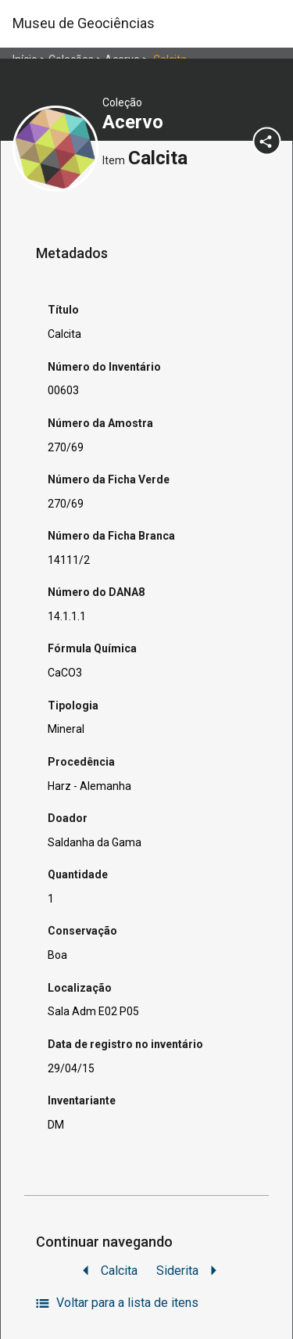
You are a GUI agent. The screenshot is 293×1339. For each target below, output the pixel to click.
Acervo (135, 122)
